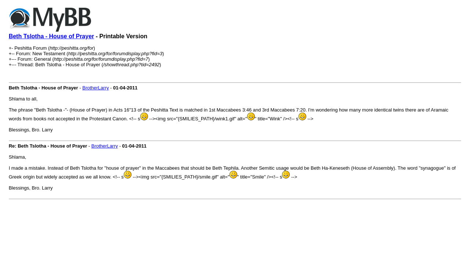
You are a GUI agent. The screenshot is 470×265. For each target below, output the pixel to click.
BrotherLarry (95, 88)
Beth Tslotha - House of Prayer (51, 36)
